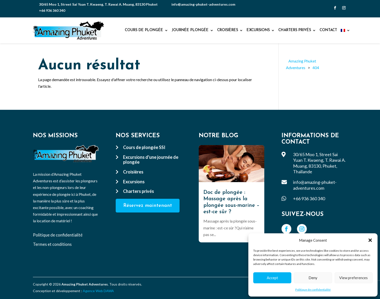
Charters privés (294, 30)
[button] (370, 240)
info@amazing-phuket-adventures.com (203, 4)
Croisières (227, 30)
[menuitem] (345, 30)
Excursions (258, 30)
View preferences (353, 277)
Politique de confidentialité (313, 289)
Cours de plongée (144, 30)
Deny (313, 277)
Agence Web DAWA (98, 291)
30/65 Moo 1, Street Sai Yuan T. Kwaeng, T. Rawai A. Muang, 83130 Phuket (98, 4)
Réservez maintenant (147, 205)
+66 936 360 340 (52, 10)
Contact (328, 30)
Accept (272, 277)
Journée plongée (190, 30)
